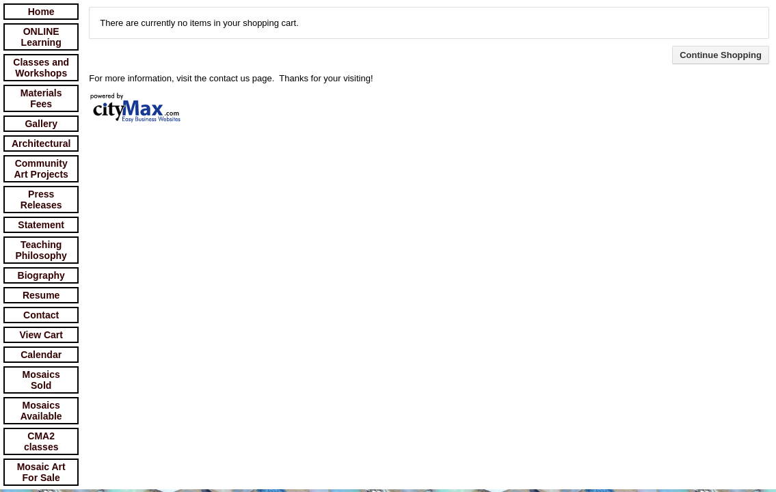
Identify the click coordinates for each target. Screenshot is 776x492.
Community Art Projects (41, 169)
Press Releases (41, 199)
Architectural (41, 143)
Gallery (41, 123)
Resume (41, 295)
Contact (41, 315)
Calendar (41, 354)
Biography (41, 275)
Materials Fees (41, 98)
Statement (41, 224)
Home (41, 11)
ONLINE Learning (41, 37)
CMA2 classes (41, 441)
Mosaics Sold (41, 380)
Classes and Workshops (41, 68)
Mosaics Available (41, 411)
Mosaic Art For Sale (41, 472)
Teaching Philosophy (40, 250)
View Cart (41, 334)
